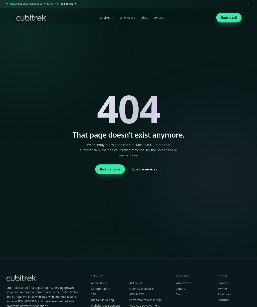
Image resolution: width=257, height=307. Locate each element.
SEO (93, 294)
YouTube (223, 300)
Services (106, 17)
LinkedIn (223, 283)
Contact (158, 17)
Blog (144, 17)
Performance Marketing (145, 300)
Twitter (222, 289)
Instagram (225, 294)
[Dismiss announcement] (248, 4)
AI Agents (135, 283)
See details (68, 3)
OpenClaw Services (141, 289)
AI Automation (100, 289)
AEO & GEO (136, 294)
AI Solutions (99, 283)
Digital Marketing (102, 300)
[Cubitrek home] (31, 17)
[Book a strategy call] (229, 17)
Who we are (128, 17)
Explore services (144, 169)
